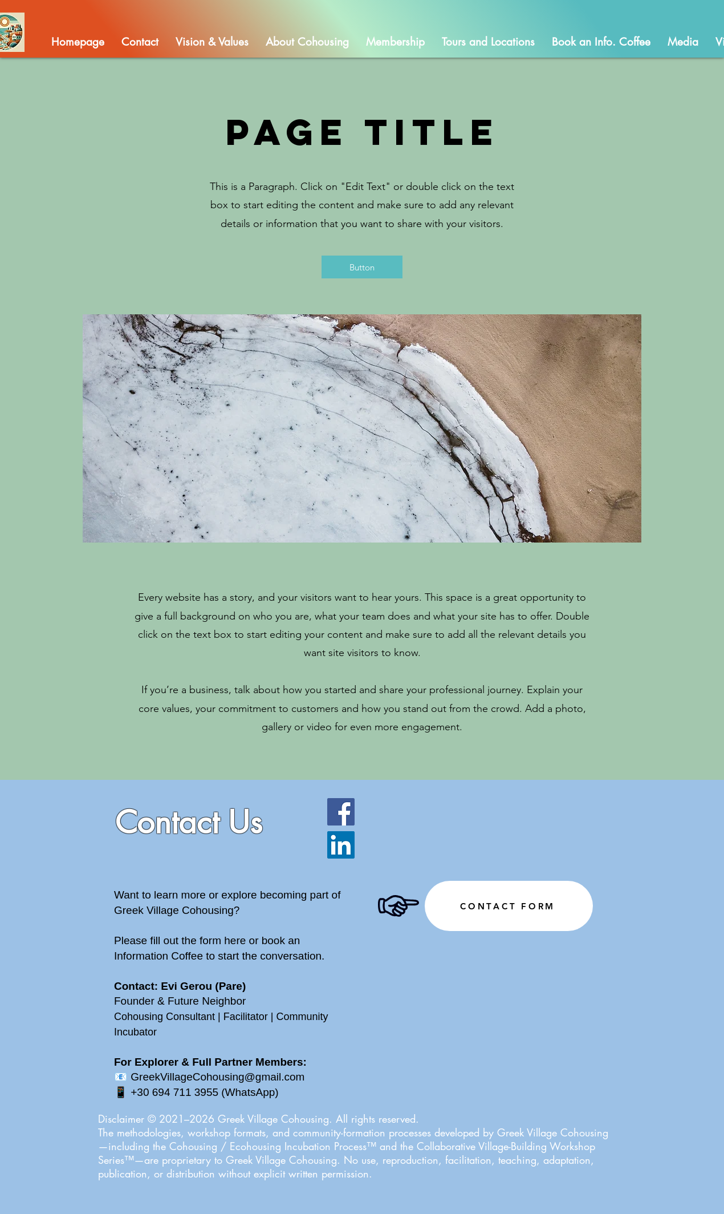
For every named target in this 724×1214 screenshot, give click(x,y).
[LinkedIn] (341, 845)
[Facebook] (341, 811)
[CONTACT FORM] (509, 906)
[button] (307, 42)
